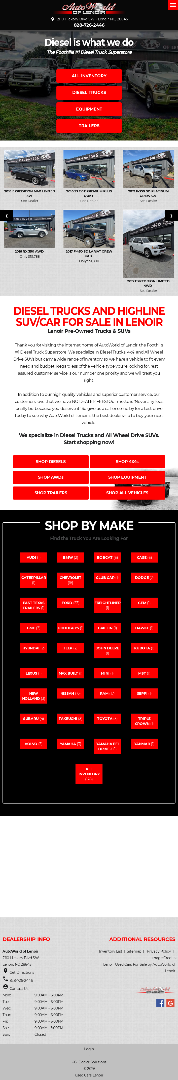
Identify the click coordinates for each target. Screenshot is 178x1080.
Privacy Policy (159, 951)
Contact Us (19, 988)
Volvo (31, 744)
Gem (142, 603)
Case (142, 557)
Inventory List (110, 951)
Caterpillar (33, 577)
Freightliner (107, 603)
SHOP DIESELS (50, 461)
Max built (68, 673)
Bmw (68, 557)
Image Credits (163, 958)
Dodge (142, 577)
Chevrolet (70, 577)
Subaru (31, 718)
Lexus (31, 673)
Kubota (142, 648)
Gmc (31, 628)
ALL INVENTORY (89, 76)
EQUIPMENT (89, 109)
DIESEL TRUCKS (89, 92)
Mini (105, 673)
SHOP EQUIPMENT (127, 477)
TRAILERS (89, 125)
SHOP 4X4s (127, 461)
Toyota (104, 718)
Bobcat (105, 557)
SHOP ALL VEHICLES (127, 493)
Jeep (67, 648)
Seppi (142, 693)
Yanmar (142, 744)
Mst (142, 673)
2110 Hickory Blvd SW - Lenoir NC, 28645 (89, 19)
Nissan (67, 693)
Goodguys (68, 628)
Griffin (105, 628)
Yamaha (68, 744)
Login (89, 1049)
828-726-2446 (89, 25)
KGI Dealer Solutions (89, 1062)
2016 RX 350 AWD (30, 251)
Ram (104, 693)
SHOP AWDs (51, 477)
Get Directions (22, 972)
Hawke (142, 628)
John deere (107, 648)
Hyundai (31, 648)
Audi (31, 557)
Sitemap (134, 951)
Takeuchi (68, 718)
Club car (105, 577)
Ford (67, 603)
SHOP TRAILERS (50, 493)
